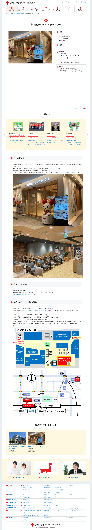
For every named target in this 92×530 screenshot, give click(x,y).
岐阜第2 (68, 310)
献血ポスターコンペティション (72, 510)
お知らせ (23, 135)
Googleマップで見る (78, 108)
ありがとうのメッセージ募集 (51, 505)
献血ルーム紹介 (20, 13)
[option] (17, 132)
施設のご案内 (47, 517)
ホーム (7, 13)
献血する (13, 13)
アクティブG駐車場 (32, 310)
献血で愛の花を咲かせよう (71, 508)
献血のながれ (26, 499)
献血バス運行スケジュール (71, 495)
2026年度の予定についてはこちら (22, 294)
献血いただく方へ (13, 499)
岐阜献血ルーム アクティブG (35, 446)
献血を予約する (26, 497)
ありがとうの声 (12, 505)
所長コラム (25, 517)
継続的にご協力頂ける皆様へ (30, 508)
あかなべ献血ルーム (14, 135)
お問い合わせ (83, 2)
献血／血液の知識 (48, 499)
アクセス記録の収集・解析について (52, 487)
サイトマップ (73, 2)
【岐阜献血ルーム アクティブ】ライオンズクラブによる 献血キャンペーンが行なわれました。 (74, 142)
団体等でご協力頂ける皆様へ (51, 508)
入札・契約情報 (69, 517)
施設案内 (11, 517)
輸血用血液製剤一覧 (49, 502)
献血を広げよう (12, 508)
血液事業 (46, 515)
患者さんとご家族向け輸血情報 (30, 515)
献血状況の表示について (28, 490)
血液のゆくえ (12, 502)
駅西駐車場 (46, 310)
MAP (61, 40)
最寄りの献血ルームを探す (50, 495)
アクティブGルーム (14, 137)
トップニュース (32, 137)
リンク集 (67, 487)
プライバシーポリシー (28, 487)
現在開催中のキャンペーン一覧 (51, 510)
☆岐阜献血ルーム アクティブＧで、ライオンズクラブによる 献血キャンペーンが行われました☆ (36, 142)
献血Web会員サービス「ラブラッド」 (53, 497)
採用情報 (25, 520)
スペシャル (11, 510)
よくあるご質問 (63, 2)
